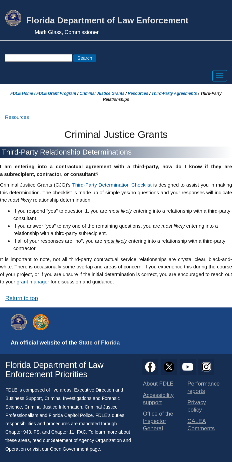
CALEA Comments (201, 425)
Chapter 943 (18, 432)
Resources (138, 93)
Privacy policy (196, 406)
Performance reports (203, 387)
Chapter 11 (62, 432)
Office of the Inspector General (158, 421)
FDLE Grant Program (56, 93)
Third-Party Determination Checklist (111, 185)
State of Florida (99, 342)
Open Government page (75, 449)
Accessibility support (158, 399)
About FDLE (158, 384)
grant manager (33, 281)
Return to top (21, 298)
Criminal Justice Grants (101, 93)
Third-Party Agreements (174, 93)
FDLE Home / (23, 93)
